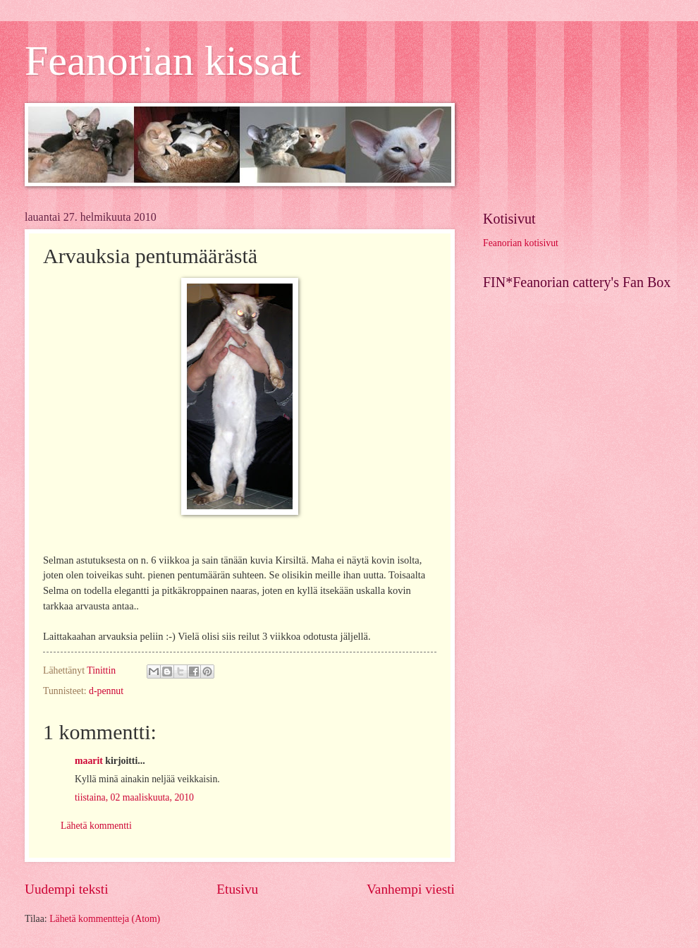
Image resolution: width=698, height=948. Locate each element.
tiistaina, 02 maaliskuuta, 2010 (134, 797)
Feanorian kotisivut (520, 243)
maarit (89, 760)
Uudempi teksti (67, 889)
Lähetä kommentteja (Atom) (104, 918)
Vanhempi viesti (411, 889)
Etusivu (237, 889)
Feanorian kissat (163, 60)
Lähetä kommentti (96, 825)
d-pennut (106, 691)
